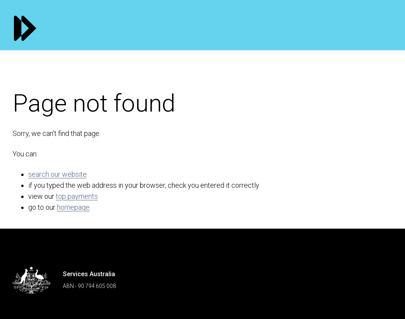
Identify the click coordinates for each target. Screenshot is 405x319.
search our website (57, 174)
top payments (77, 196)
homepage (73, 207)
